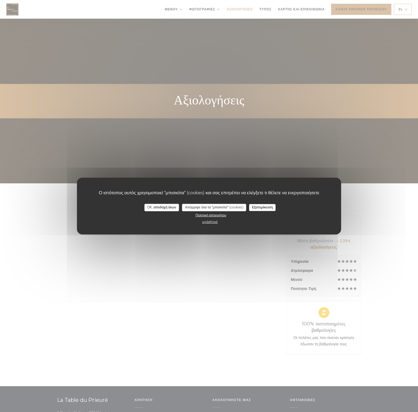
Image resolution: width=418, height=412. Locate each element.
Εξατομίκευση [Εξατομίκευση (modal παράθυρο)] (262, 207)
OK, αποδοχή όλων (161, 207)
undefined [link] (210, 221)
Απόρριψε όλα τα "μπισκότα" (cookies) (214, 207)
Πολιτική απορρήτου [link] (210, 215)
